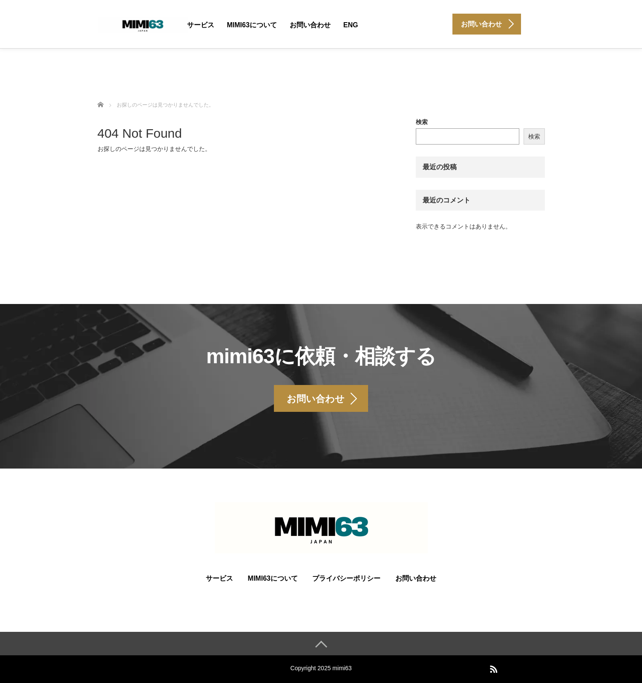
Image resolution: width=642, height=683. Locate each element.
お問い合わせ (310, 25)
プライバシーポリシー (346, 578)
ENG (350, 25)
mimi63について (252, 25)
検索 (422, 122)
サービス (200, 25)
